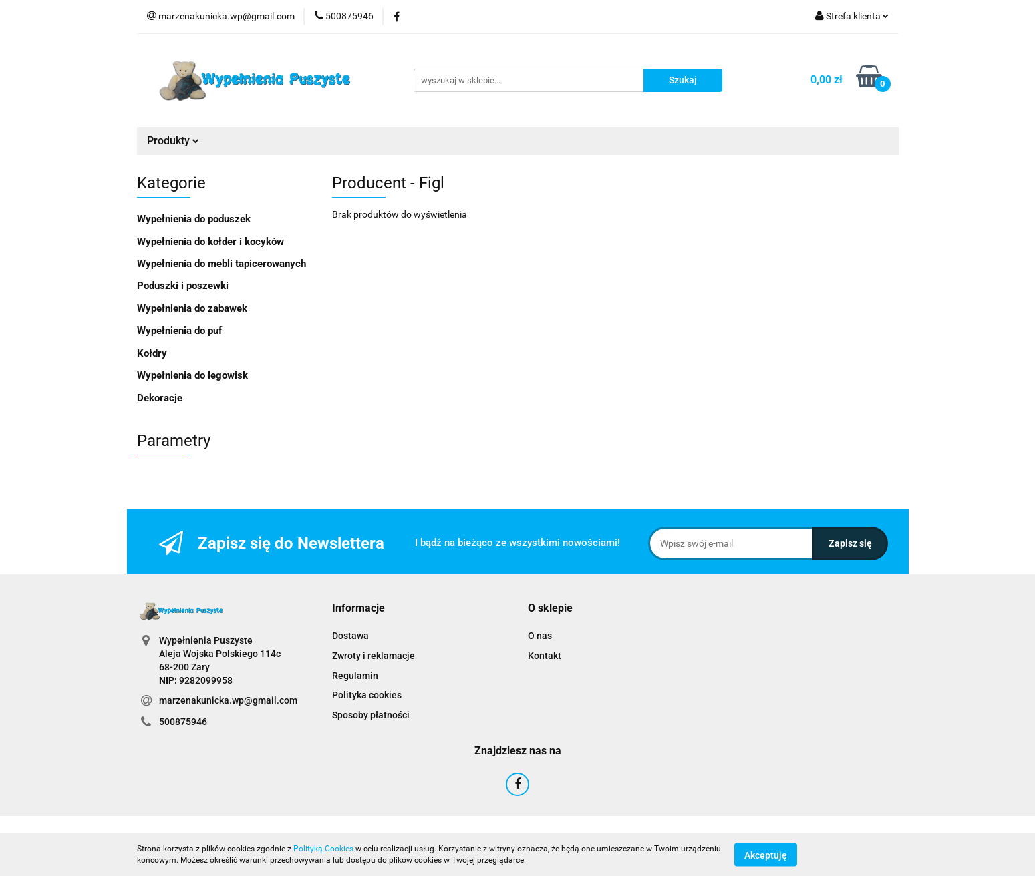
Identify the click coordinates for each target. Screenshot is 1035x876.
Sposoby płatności (371, 715)
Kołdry (152, 353)
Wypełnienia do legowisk (192, 375)
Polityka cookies (367, 695)
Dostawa (350, 635)
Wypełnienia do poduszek (194, 219)
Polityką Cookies (323, 848)
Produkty (173, 140)
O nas (540, 635)
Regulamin (355, 675)
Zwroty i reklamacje (373, 655)
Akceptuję (765, 854)
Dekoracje (159, 398)
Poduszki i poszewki (183, 286)
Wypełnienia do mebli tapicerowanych (221, 264)
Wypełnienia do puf (179, 330)
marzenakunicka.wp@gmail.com (228, 700)
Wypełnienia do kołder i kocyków (210, 242)
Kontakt (544, 655)
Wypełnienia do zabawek (192, 308)
